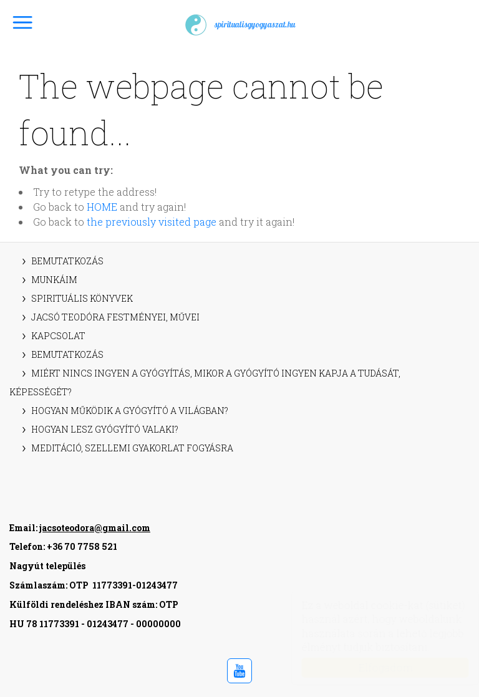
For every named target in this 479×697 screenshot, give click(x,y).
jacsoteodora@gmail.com (94, 528)
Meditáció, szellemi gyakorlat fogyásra (132, 448)
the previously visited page (151, 221)
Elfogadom (373, 667)
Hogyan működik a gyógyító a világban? (129, 410)
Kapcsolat (58, 336)
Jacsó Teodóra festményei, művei (115, 317)
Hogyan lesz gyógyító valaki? (104, 429)
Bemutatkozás (67, 261)
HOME (102, 206)
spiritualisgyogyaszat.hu (239, 25)
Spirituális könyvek (82, 298)
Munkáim (54, 280)
